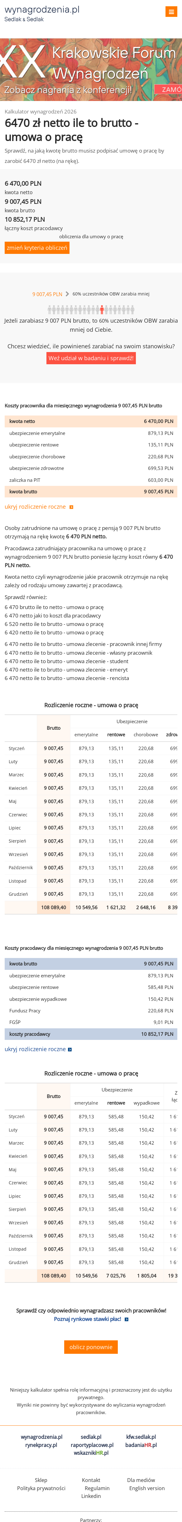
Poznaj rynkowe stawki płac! (87, 1319)
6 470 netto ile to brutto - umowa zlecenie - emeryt (66, 669)
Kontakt (91, 1480)
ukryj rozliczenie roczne (35, 506)
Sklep (41, 1480)
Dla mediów (141, 1480)
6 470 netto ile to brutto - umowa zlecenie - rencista (67, 678)
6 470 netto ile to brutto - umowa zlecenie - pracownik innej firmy (83, 644)
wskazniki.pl (91, 1452)
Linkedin (91, 1496)
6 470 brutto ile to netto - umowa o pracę (54, 607)
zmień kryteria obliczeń (37, 247)
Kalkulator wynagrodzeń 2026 (41, 111)
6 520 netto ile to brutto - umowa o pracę (54, 623)
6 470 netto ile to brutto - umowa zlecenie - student (66, 661)
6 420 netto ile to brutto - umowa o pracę (54, 632)
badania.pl (141, 1445)
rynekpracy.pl (41, 1445)
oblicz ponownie (91, 1347)
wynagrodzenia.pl (41, 1437)
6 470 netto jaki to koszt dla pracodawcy (53, 615)
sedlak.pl (91, 1437)
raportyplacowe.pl (92, 1445)
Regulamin (97, 1488)
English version (147, 1488)
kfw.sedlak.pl (141, 1437)
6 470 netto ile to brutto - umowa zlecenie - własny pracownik (78, 652)
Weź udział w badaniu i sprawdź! (91, 358)
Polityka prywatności (41, 1488)
